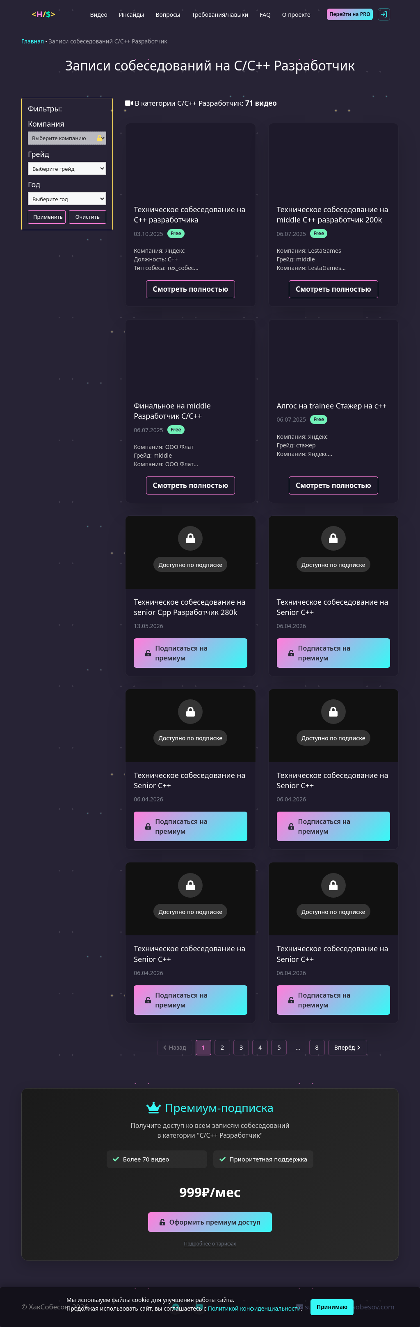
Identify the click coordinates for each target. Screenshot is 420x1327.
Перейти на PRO (350, 14)
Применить (48, 216)
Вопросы (166, 14)
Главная (32, 41)
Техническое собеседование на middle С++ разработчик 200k (332, 214)
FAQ (263, 14)
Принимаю (332, 1307)
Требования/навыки (219, 14)
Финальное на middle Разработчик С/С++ (172, 411)
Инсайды (130, 14)
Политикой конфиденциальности (253, 1308)
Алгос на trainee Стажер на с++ (332, 406)
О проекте (295, 14)
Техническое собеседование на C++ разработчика (189, 214)
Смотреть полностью (190, 289)
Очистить (87, 216)
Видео (97, 14)
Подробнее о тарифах (210, 1244)
